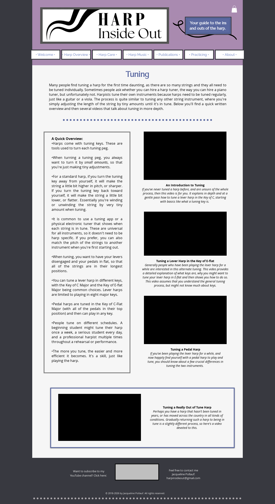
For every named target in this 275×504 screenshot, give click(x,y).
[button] (234, 9)
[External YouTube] (185, 155)
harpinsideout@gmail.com (183, 478)
